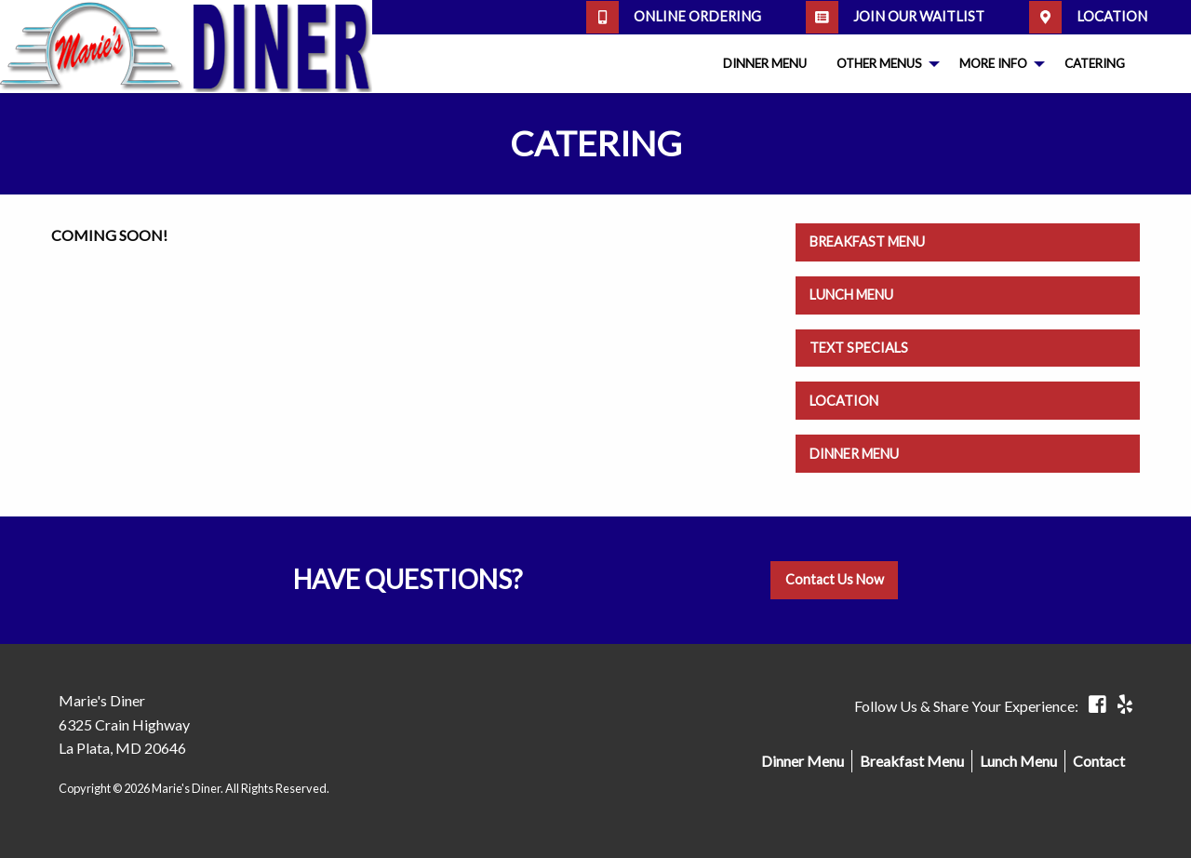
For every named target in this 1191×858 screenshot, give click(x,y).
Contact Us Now (834, 579)
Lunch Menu (851, 294)
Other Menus (879, 63)
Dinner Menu (765, 63)
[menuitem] (765, 64)
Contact (1099, 761)
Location (1088, 17)
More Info (993, 63)
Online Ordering (673, 17)
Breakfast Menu (867, 241)
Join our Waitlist (895, 17)
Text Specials (859, 347)
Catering (1094, 63)
